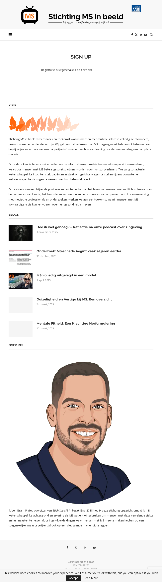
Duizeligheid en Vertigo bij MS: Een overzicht (74, 299)
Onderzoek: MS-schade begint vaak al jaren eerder (79, 251)
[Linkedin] (141, 34)
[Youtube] (145, 34)
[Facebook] (132, 34)
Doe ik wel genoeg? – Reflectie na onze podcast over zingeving (89, 227)
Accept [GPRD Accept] (73, 578)
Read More (91, 578)
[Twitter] (136, 34)
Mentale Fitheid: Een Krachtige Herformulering (76, 323)
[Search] (151, 34)
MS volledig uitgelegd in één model (66, 275)
